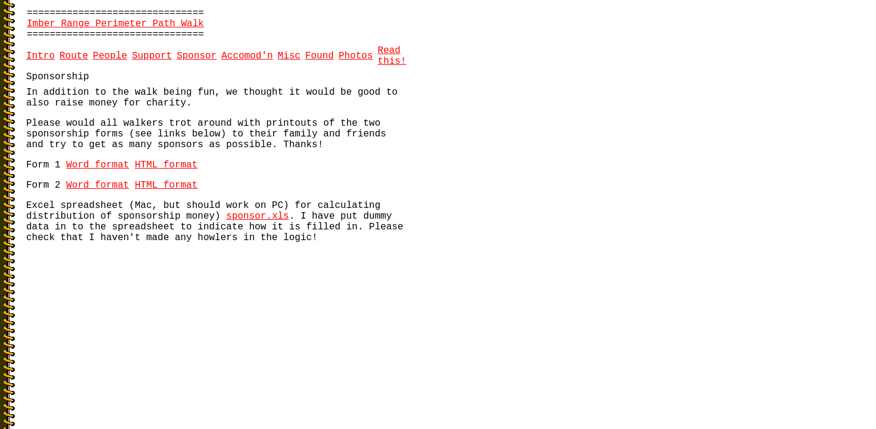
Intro (40, 56)
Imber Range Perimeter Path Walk (115, 23)
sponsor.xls (257, 216)
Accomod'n (247, 56)
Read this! (392, 56)
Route (74, 56)
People (110, 56)
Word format (97, 165)
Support (152, 56)
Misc (289, 56)
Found (319, 56)
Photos (356, 56)
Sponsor (197, 56)
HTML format (166, 165)
